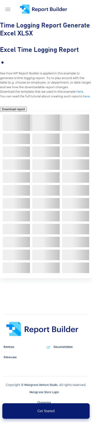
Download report (13, 109)
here (79, 91)
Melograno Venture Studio (41, 385)
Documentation (63, 347)
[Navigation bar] (9, 9)
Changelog (44, 402)
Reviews (9, 347)
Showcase (10, 357)
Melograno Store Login (44, 392)
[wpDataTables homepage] (46, 329)
